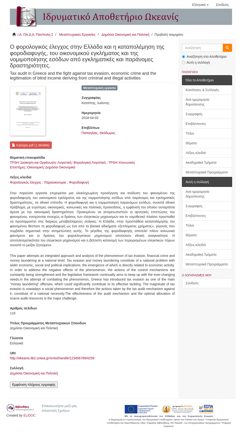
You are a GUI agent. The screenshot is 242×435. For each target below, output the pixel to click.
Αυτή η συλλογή (196, 62)
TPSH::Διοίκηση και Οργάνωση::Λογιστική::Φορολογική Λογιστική (58, 162)
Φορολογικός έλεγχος (25, 182)
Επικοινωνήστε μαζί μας (59, 406)
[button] (200, 4)
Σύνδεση (192, 283)
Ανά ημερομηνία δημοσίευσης (197, 102)
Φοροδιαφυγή (79, 182)
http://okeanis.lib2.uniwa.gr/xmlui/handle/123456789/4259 (52, 358)
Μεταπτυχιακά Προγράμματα (207, 172)
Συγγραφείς (194, 114)
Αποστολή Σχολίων (56, 411)
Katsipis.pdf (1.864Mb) (30, 145)
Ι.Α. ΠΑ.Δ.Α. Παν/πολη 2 (35, 34)
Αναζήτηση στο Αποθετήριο (204, 56)
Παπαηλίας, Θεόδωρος (98, 133)
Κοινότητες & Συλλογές (202, 90)
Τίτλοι (190, 133)
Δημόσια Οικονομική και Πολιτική (125, 34)
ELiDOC (29, 415)
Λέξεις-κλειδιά (196, 153)
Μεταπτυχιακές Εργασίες (77, 34)
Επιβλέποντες (196, 124)
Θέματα (191, 143)
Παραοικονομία (55, 182)
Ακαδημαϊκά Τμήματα (201, 162)
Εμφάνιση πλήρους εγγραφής (33, 385)
